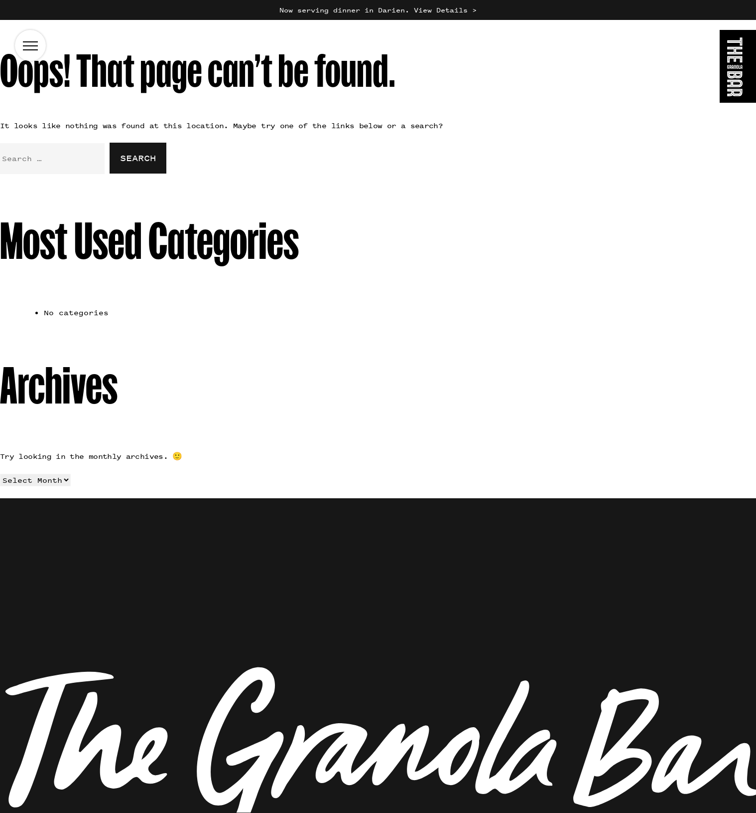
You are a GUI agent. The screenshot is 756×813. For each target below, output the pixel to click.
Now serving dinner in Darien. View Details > (378, 9)
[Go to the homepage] (738, 68)
